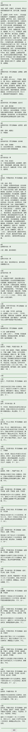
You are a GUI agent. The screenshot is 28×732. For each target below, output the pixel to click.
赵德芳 (3, 5)
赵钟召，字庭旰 (11, 653)
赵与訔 (3, 273)
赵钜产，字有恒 (14, 709)
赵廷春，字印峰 (6, 550)
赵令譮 (3, 141)
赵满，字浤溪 (5, 489)
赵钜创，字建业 (6, 707)
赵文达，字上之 (6, 422)
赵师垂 (3, 246)
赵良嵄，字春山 (11, 613)
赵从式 (20, 102)
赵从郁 (3, 102)
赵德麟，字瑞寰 (6, 591)
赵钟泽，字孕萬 (8, 655)
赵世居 (20, 125)
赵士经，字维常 (11, 675)
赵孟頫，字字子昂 (6, 306)
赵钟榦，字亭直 (14, 651)
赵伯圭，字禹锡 (6, 178)
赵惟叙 (20, 72)
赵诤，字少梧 (10, 572)
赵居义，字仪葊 (6, 448)
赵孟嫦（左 (8, 308)
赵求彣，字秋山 (11, 713)
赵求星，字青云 (12, 711)
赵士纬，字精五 (6, 671)
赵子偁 (3, 157)
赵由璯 (20, 328)
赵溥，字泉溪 (10, 491)
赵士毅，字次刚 (14, 673)
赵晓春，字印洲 (14, 552)
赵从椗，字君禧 (6, 631)
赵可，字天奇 (5, 403)
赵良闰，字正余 (14, 611)
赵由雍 (3, 328)
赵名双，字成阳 (6, 691)
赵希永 (3, 258)
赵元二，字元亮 (6, 381)
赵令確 (20, 141)
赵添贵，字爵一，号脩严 (8, 471)
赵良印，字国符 (6, 609)
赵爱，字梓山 (10, 532)
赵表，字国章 (5, 530)
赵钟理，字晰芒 (6, 649)
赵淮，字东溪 (20, 491)
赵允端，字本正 (6, 509)
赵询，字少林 (5, 570)
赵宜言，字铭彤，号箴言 (8, 346)
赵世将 (3, 125)
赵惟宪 (3, 72)
